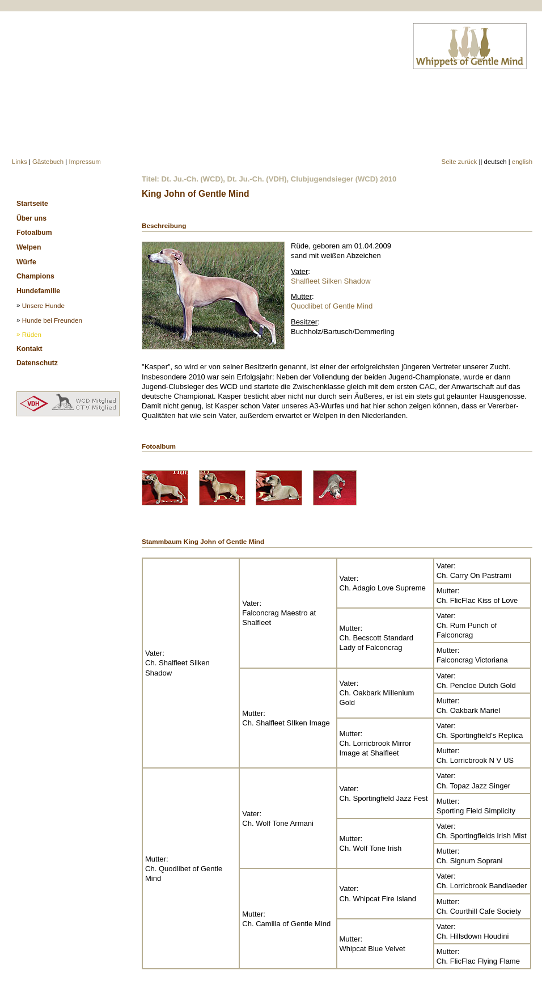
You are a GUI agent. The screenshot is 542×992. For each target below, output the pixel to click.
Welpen (28, 247)
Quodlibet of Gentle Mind (331, 306)
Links (19, 161)
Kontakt (29, 349)
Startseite (32, 204)
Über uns (31, 218)
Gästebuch (47, 161)
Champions (35, 276)
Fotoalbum (34, 233)
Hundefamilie (38, 291)
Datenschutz (37, 363)
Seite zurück (459, 161)
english (522, 161)
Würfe (26, 262)
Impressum (84, 161)
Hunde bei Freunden (52, 320)
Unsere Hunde (43, 305)
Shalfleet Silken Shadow (331, 281)
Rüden (31, 334)
